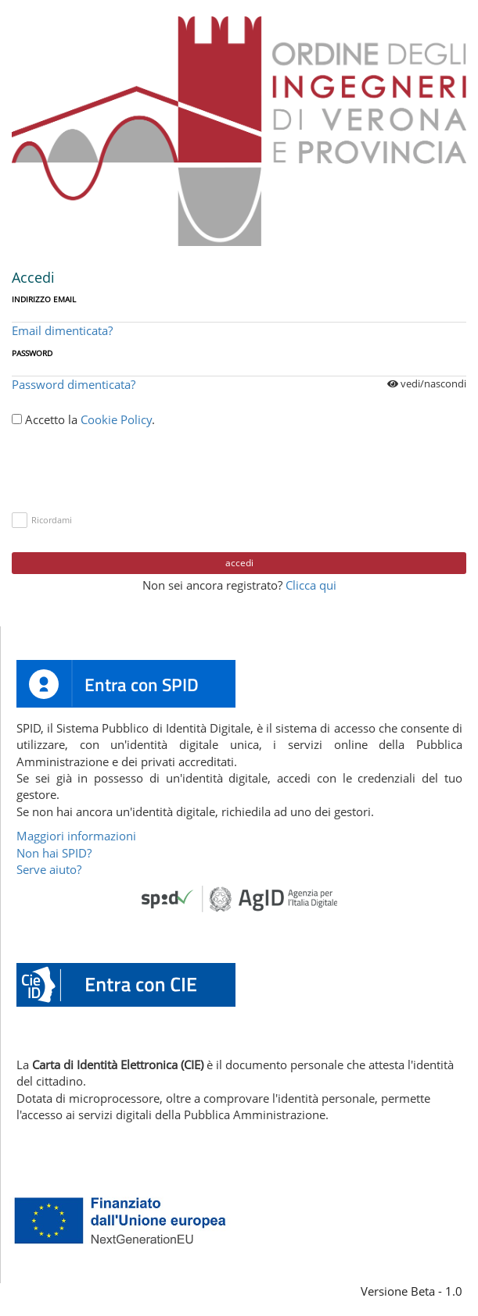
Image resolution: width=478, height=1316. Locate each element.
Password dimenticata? (73, 384)
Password (32, 353)
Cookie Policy (116, 419)
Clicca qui (311, 585)
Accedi (239, 562)
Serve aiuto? (48, 869)
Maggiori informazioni (76, 835)
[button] (125, 983)
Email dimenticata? (62, 330)
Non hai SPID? (54, 853)
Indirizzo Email (44, 299)
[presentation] (131, 466)
